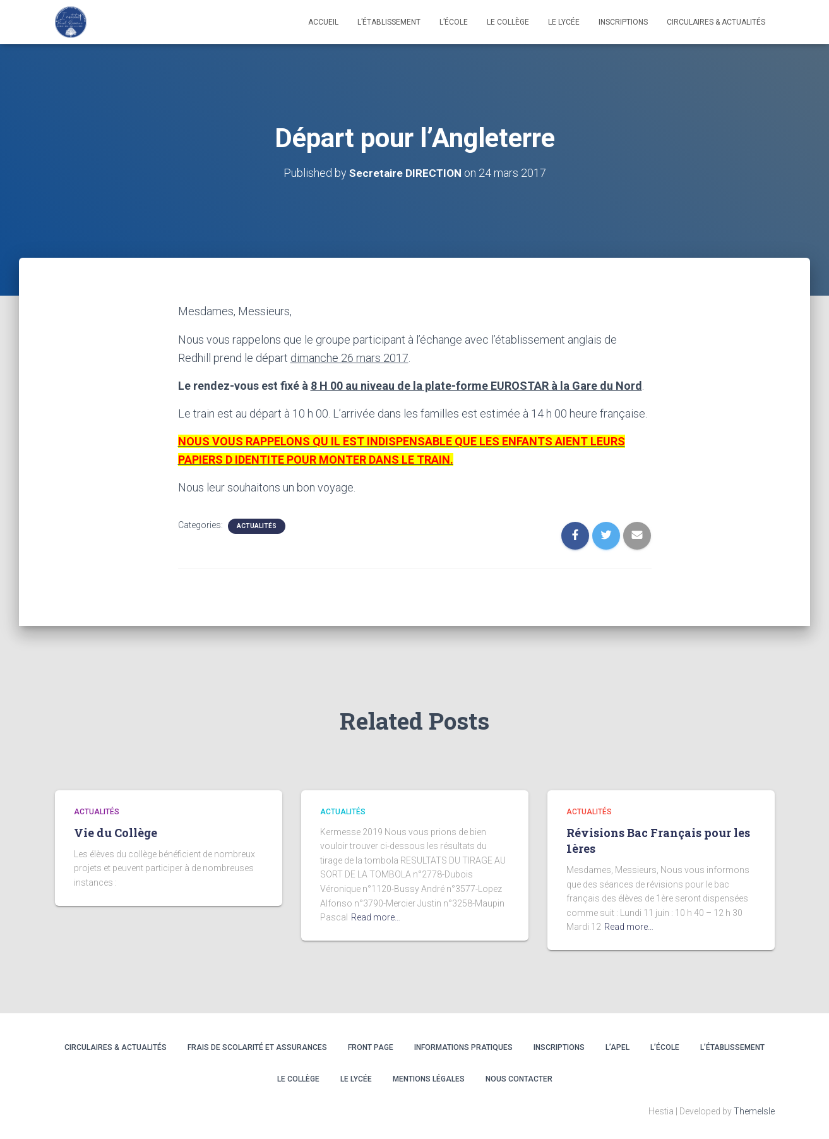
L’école (453, 22)
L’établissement (388, 22)
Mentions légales (429, 1078)
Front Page (370, 1047)
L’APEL (617, 1047)
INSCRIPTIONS (623, 22)
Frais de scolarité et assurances (257, 1047)
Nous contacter (519, 1078)
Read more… (375, 917)
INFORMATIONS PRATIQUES (463, 1047)
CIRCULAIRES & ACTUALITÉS (716, 22)
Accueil (323, 22)
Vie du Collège (115, 832)
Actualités (257, 525)
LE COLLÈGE (508, 22)
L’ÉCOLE (664, 1047)
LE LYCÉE (564, 22)
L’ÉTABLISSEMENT (732, 1047)
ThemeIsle (754, 1111)
